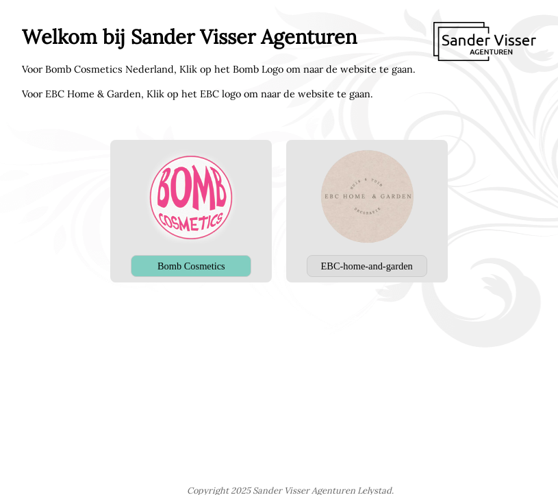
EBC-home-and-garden (367, 266)
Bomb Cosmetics (191, 266)
